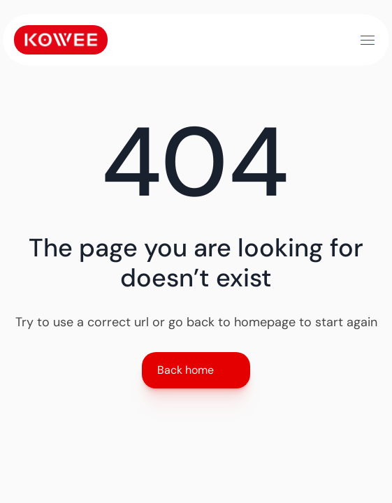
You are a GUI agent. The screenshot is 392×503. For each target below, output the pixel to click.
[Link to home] (61, 39)
